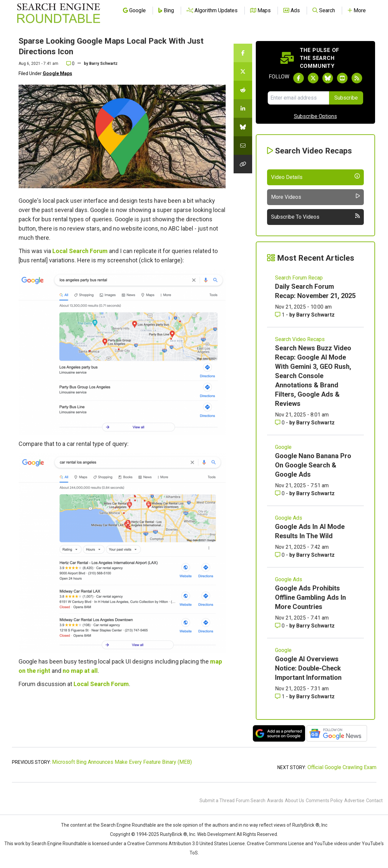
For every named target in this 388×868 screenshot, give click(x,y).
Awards (275, 800)
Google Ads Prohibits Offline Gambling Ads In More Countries (310, 597)
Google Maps (57, 73)
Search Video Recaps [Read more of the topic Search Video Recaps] (300, 339)
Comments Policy (324, 800)
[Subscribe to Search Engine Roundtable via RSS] (357, 78)
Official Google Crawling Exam (341, 767)
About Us (294, 800)
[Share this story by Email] (243, 145)
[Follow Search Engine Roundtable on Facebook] (298, 78)
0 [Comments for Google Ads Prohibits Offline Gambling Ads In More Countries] (280, 626)
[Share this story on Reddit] (243, 90)
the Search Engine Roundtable (125, 825)
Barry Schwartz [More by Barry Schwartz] (315, 315)
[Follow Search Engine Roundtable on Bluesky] (327, 78)
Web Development (216, 834)
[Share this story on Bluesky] (243, 127)
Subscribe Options (315, 116)
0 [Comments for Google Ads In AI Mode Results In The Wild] (280, 555)
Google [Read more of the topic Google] (283, 447)
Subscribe (346, 98)
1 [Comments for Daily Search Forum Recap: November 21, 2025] (280, 315)
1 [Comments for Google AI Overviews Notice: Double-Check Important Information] (280, 696)
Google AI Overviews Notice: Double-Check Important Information (308, 668)
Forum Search (250, 800)
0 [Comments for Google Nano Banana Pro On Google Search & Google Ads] (280, 493)
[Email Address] (298, 98)
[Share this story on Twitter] (243, 71)
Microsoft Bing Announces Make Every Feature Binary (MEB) (122, 762)
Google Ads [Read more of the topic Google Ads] (288, 518)
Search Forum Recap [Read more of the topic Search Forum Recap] (299, 278)
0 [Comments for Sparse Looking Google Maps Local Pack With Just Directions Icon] (70, 63)
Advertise (354, 800)
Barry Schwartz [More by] (103, 63)
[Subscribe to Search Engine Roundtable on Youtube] (342, 78)
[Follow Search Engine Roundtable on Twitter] (313, 78)
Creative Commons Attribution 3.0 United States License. (186, 843)
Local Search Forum (80, 250)
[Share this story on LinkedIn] (243, 108)
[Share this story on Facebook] (243, 53)
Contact (374, 800)
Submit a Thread (217, 800)
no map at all (80, 670)
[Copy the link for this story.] (243, 164)
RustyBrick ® (173, 834)
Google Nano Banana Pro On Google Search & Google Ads (313, 465)
